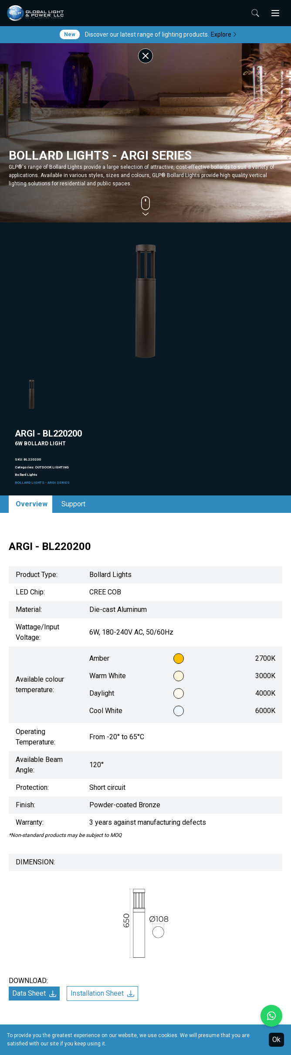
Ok (276, 1039)
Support (73, 504)
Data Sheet (34, 993)
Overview (31, 504)
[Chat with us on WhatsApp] (271, 1016)
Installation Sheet (102, 993)
